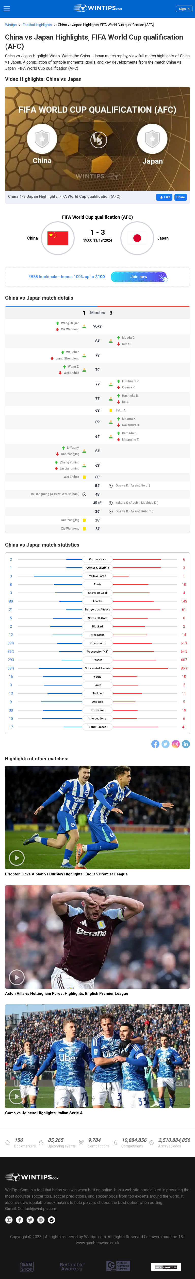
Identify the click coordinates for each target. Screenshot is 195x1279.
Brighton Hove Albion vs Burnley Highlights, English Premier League (66, 874)
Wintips (11, 25)
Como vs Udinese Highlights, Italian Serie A (44, 1113)
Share (180, 197)
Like (164, 197)
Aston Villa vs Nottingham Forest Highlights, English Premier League (66, 993)
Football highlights (37, 25)
